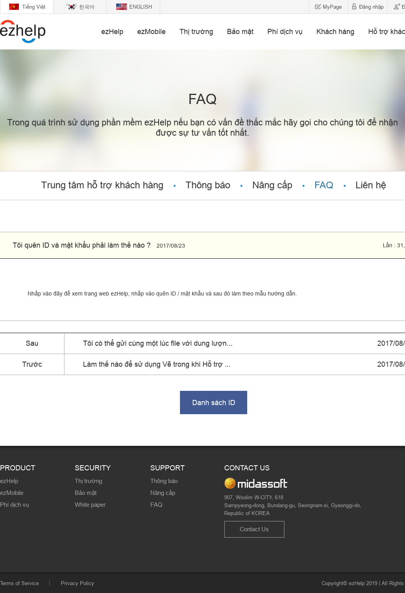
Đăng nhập (371, 7)
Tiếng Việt (33, 7)
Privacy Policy (77, 583)
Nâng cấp (272, 185)
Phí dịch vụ (285, 31)
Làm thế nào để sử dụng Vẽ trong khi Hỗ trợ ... (157, 364)
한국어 (87, 7)
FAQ (323, 185)
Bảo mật (240, 31)
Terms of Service (19, 583)
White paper (90, 504)
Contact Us (254, 529)
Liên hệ (371, 185)
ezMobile (151, 31)
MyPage (332, 7)
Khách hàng (335, 31)
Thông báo (207, 185)
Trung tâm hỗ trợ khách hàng (102, 185)
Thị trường (196, 31)
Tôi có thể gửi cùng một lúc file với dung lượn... (158, 343)
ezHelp (112, 31)
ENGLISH (140, 7)
